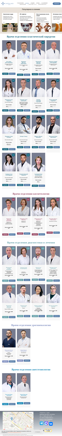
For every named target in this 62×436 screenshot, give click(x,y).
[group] (9, 22)
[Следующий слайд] (58, 22)
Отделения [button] (20, 3)
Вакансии (23, 4)
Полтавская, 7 (42, 4)
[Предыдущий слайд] (4, 22)
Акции (32, 3)
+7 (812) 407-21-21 (32, 4)
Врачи (27, 3)
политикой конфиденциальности (14, 432)
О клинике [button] (44, 3)
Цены (38, 3)
